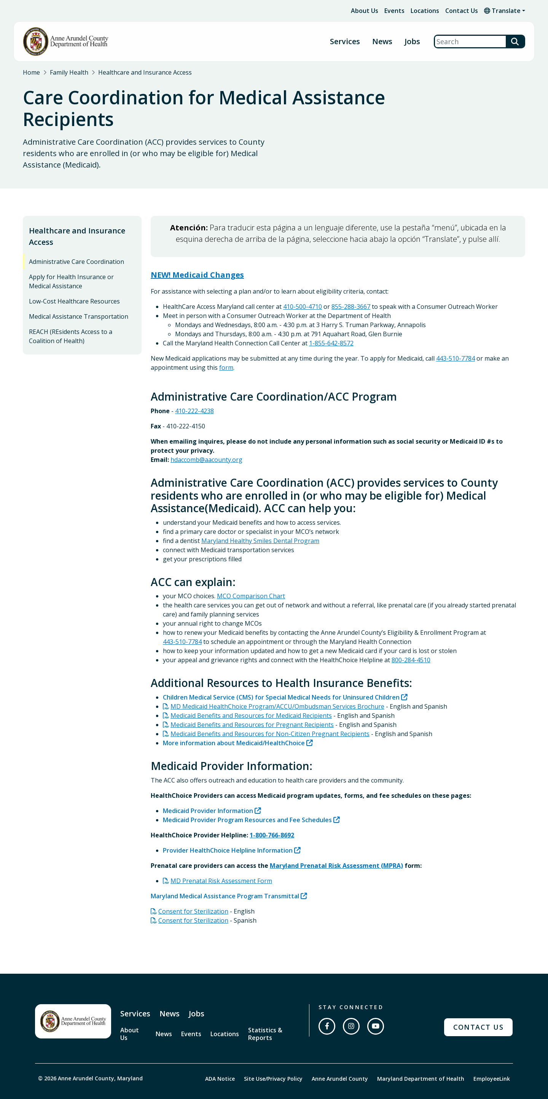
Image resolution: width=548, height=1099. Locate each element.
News (382, 42)
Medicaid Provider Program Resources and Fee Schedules (247, 804)
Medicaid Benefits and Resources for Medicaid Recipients (251, 700)
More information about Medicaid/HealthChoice (234, 727)
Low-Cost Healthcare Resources (74, 286)
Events (394, 10)
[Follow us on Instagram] (351, 1011)
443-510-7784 (455, 343)
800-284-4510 (411, 645)
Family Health (69, 72)
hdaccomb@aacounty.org (206, 444)
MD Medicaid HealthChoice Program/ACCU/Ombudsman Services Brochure (277, 691)
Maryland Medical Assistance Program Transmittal (225, 880)
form (226, 352)
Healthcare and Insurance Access (145, 72)
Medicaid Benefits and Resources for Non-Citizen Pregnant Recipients (270, 718)
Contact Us (461, 10)
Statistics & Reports (265, 1018)
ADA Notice (220, 1062)
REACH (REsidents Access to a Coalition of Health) (70, 321)
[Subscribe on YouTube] (375, 1011)
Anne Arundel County (340, 1062)
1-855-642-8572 (331, 328)
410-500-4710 (302, 291)
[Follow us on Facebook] (327, 1011)
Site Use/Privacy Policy (273, 1062)
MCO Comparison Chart (251, 581)
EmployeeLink (491, 1062)
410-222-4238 (194, 395)
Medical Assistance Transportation (78, 301)
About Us (364, 10)
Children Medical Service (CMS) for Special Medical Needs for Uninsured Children (281, 681)
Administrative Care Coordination (76, 246)
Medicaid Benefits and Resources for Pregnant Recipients (252, 709)
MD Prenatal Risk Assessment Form (221, 865)
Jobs (412, 42)
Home (31, 72)
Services (345, 42)
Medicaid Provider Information (208, 795)
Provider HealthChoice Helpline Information (228, 835)
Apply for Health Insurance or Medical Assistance (71, 266)
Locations (425, 10)
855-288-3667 (350, 291)
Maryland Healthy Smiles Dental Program (260, 525)
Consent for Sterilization (193, 895)
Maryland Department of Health (420, 1062)
